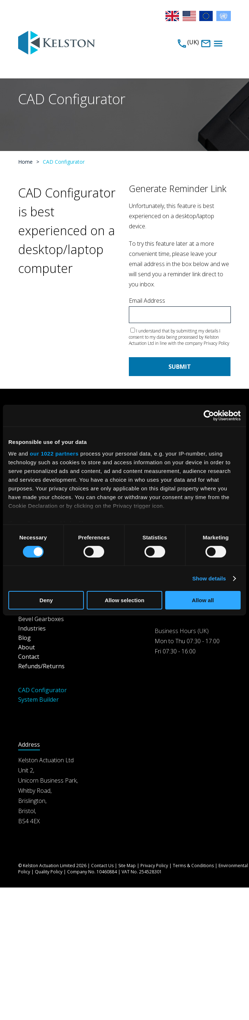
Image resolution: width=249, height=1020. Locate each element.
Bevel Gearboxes (41, 619)
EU (206, 16)
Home (25, 161)
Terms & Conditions (193, 865)
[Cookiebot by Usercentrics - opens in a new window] (209, 415)
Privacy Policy (216, 343)
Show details (209, 578)
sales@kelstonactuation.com (205, 43)
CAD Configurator (42, 690)
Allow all (203, 600)
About (26, 647)
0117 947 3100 (181, 43)
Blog (24, 638)
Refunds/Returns (41, 666)
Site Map (127, 865)
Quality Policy (48, 872)
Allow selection (124, 600)
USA (190, 16)
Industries (32, 628)
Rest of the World (223, 16)
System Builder (38, 699)
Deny (46, 600)
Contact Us (102, 865)
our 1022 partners (54, 453)
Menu (218, 43)
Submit (179, 367)
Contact (28, 657)
